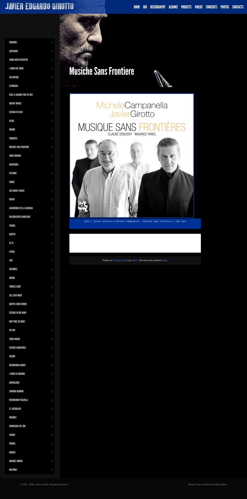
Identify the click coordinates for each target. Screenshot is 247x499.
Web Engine (221, 484)
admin (134, 260)
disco (164, 260)
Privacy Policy (194, 484)
